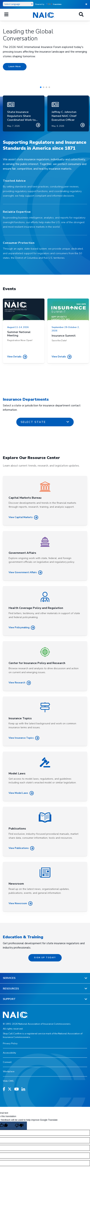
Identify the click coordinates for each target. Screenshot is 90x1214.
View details (17, 357)
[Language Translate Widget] (18, 4)
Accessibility (9, 1052)
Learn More (15, 66)
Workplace (8, 1071)
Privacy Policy (10, 1043)
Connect (7, 1062)
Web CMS (8, 1081)
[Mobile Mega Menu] (6, 14)
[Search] (81, 14)
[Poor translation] (19, 1126)
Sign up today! (45, 957)
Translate (53, 4)
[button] (40, 87)
